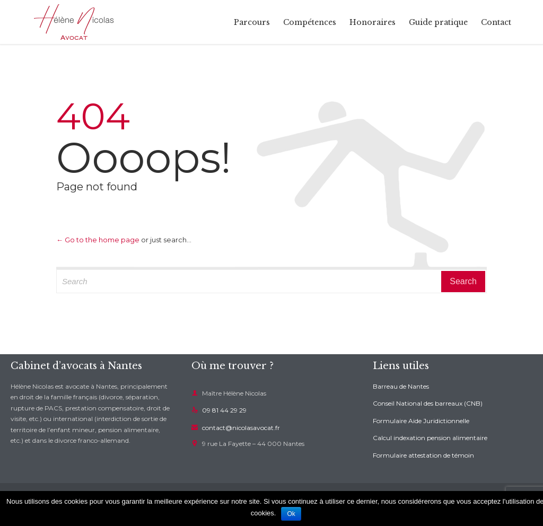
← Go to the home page (97, 239)
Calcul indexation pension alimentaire (430, 438)
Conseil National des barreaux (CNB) (428, 403)
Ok (291, 514)
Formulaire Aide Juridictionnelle (421, 421)
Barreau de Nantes (401, 386)
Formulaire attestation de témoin (423, 455)
